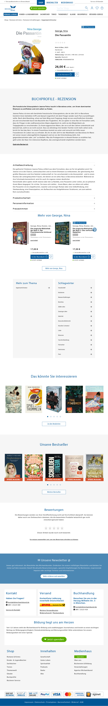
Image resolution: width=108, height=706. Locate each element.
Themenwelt (63, 14)
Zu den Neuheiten (53, 424)
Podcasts (44, 667)
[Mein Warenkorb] (102, 7)
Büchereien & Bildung (83, 664)
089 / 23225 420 (82, 610)
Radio (42, 670)
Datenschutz (40, 702)
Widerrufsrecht (46, 613)
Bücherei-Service (96, 14)
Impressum (29, 702)
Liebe (59, 330)
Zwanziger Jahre (62, 311)
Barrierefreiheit (64, 702)
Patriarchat (61, 345)
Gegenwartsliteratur (21, 288)
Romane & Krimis (10, 14)
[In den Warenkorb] (65, 74)
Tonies (54, 14)
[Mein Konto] (92, 7)
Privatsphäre (51, 702)
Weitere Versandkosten (49, 610)
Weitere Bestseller (54, 492)
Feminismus (61, 349)
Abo (42, 674)
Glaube (73, 14)
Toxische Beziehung (63, 340)
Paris (59, 354)
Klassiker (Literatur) (64, 326)
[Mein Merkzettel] (97, 8)
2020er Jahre (61, 307)
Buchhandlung (80, 674)
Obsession (61, 335)
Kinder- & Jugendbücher (28, 14)
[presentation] (13, 230)
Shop (40, 2)
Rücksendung (58, 613)
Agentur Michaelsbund (83, 670)
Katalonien (61, 292)
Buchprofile (82, 14)
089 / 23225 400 (14, 605)
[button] (47, 416)
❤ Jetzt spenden (38, 8)
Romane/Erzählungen (64, 297)
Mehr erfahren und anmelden (54, 576)
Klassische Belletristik (64, 321)
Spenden (80, 657)
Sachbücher (45, 14)
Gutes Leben (45, 660)
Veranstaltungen (81, 667)
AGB (81, 702)
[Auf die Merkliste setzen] (77, 74)
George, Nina (61, 31)
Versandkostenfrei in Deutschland (18, 1)
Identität (60, 316)
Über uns (77, 660)
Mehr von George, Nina (53, 268)
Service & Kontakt (97, 1)
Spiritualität (45, 664)
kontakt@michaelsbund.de (18, 602)
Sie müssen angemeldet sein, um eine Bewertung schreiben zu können (54, 539)
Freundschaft (61, 288)
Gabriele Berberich (20, 144)
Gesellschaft (45, 657)
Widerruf (75, 702)
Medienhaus (67, 2)
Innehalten (52, 2)
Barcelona (61, 302)
